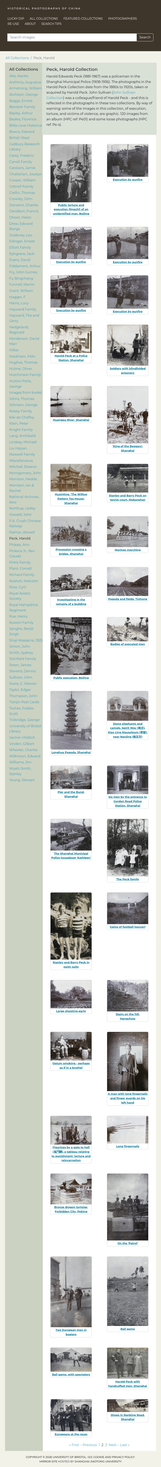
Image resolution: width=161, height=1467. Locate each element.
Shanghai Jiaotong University (98, 1461)
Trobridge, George (24, 720)
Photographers (122, 18)
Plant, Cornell (20, 568)
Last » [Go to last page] (125, 1445)
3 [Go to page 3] (106, 1445)
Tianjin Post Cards (24, 702)
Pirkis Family (19, 562)
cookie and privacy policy (114, 1457)
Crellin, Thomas (22, 193)
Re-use (13, 24)
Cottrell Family (21, 186)
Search (145, 37)
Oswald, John (20, 515)
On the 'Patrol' (127, 1243)
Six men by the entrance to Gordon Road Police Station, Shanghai (127, 801)
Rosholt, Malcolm (23, 581)
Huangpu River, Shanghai (71, 420)
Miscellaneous (21, 461)
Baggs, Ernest (20, 101)
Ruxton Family (21, 623)
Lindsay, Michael (23, 442)
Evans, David (19, 260)
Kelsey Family (20, 411)
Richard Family (21, 575)
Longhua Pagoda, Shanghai (71, 752)
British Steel (19, 138)
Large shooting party (71, 1011)
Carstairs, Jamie (22, 168)
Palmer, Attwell (22, 532)
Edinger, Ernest (22, 241)
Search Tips (51, 24)
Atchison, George (23, 95)
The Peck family (127, 879)
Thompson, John (23, 696)
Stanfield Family (22, 659)
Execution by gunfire (128, 179)
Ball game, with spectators (71, 1374)
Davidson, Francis (24, 211)
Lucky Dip (16, 18)
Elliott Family (20, 248)
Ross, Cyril (17, 587)
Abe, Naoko (18, 76)
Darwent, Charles (23, 205)
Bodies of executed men (127, 644)
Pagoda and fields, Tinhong (127, 599)
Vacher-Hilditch (22, 738)
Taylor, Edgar (20, 690)
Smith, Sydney (21, 653)
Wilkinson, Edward (24, 756)
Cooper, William (22, 180)
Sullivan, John (20, 677)
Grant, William (21, 291)
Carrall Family (20, 162)
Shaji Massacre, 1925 (26, 640)
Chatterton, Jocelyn (25, 174)
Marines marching (128, 549)
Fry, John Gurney (23, 272)
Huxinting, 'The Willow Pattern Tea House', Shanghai (71, 499)
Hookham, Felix (22, 356)
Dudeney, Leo (20, 235)
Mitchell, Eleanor (23, 467)
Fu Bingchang (21, 278)
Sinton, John (19, 646)
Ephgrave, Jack (21, 254)
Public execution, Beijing (71, 677)
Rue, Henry (18, 616)
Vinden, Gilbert (21, 744)
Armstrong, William (25, 88)
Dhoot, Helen (20, 217)
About (30, 24)
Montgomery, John (25, 473)
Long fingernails (127, 1146)
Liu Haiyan (18, 448)
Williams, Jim (20, 762)
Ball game (128, 1329)
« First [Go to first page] (74, 1445)
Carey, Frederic (21, 156)
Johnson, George (23, 405)
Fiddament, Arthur (25, 266)
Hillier (14, 350)
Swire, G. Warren (23, 684)
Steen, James (20, 665)
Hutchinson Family (25, 375)
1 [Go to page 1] (99, 1445)
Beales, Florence (22, 119)
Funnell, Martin (22, 285)
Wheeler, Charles (23, 750)
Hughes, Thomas (23, 362)
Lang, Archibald (22, 436)
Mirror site (48, 1461)
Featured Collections (83, 18)
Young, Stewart (22, 780)
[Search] (72, 37)
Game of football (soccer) (128, 926)
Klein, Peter (18, 423)
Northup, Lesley (22, 508)
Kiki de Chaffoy (21, 417)
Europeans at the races (71, 1434)
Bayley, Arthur (21, 113)
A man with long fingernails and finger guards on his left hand (127, 1098)
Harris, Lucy (19, 303)
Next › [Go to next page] (113, 1445)
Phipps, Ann (19, 545)
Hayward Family (22, 309)
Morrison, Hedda (23, 479)
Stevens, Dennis (22, 671)
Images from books (25, 393)
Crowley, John (20, 199)
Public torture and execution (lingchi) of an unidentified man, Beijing (71, 209)
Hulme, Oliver (20, 369)
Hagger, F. (17, 297)
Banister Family (22, 107)
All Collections (44, 18)
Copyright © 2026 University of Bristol (56, 1457)
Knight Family (21, 430)
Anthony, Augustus (25, 82)
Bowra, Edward (21, 132)
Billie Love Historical (26, 125)
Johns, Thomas (21, 399)
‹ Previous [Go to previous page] (89, 1445)
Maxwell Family (22, 454)
